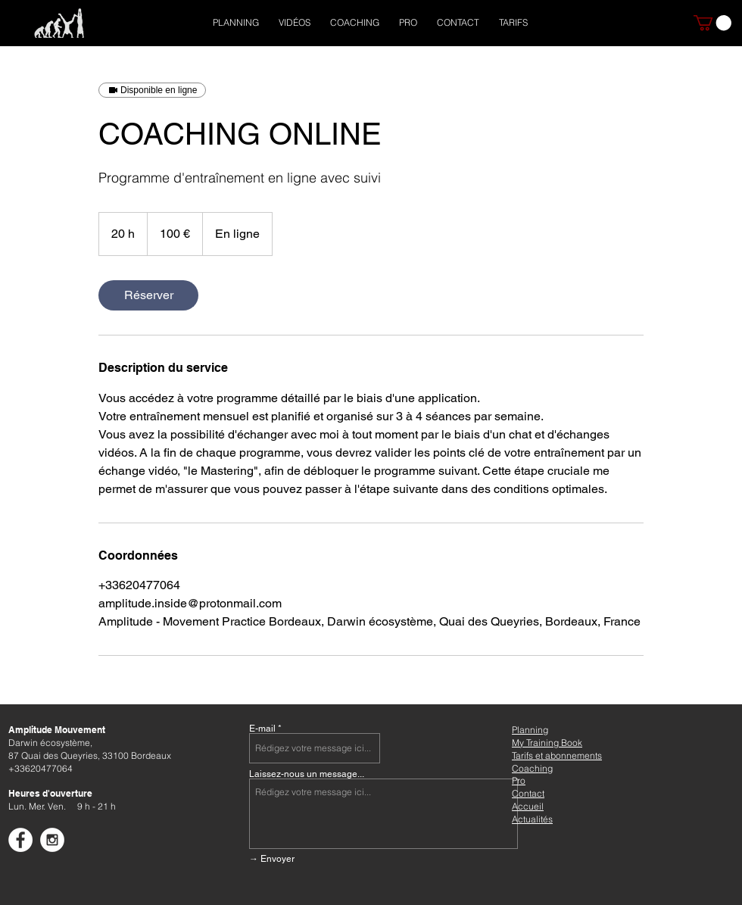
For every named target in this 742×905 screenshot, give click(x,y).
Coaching (532, 768)
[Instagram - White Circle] (52, 840)
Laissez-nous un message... (306, 774)
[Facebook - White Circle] (20, 840)
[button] (712, 22)
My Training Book (547, 742)
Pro (518, 780)
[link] (148, 295)
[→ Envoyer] (360, 858)
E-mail (262, 728)
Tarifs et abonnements (557, 755)
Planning (530, 729)
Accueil (528, 806)
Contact (528, 793)
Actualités (532, 819)
